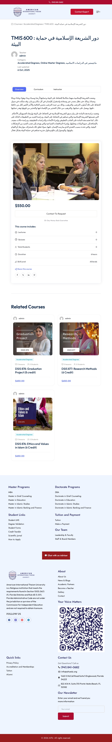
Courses (18, 24)
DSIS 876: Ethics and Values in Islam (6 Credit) (32, 445)
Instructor (58, 89)
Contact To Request (56, 213)
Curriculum (38, 89)
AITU (51, 737)
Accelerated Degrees (33, 24)
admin (22, 55)
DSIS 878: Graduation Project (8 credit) (28, 370)
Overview (19, 89)
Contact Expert (82, 11)
